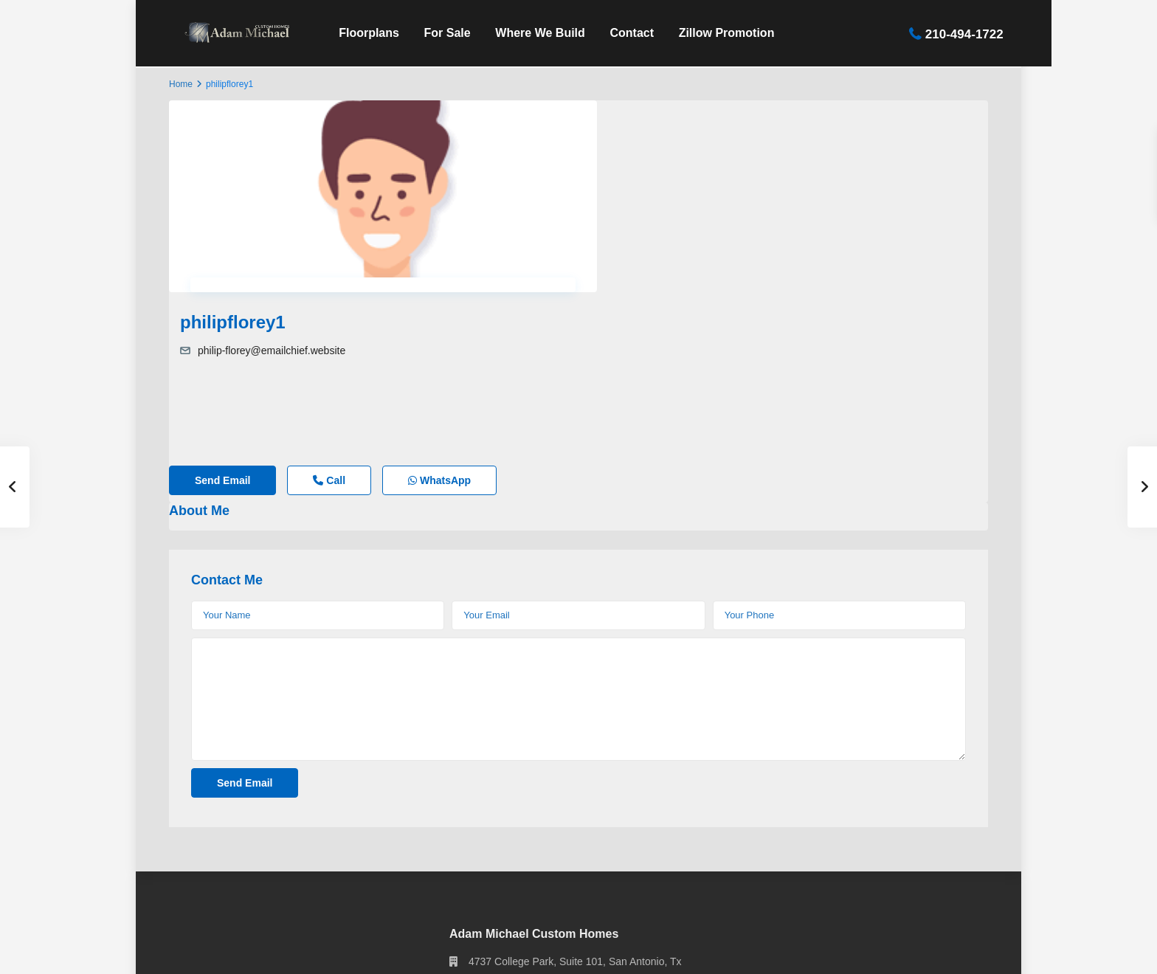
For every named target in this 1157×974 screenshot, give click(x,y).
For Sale (432, 33)
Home (181, 84)
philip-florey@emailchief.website (681, 144)
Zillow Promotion (711, 33)
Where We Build (525, 33)
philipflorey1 (642, 115)
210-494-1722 (949, 34)
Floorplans (353, 33)
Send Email (222, 333)
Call (329, 333)
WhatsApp (439, 333)
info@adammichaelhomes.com (539, 874)
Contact (617, 33)
